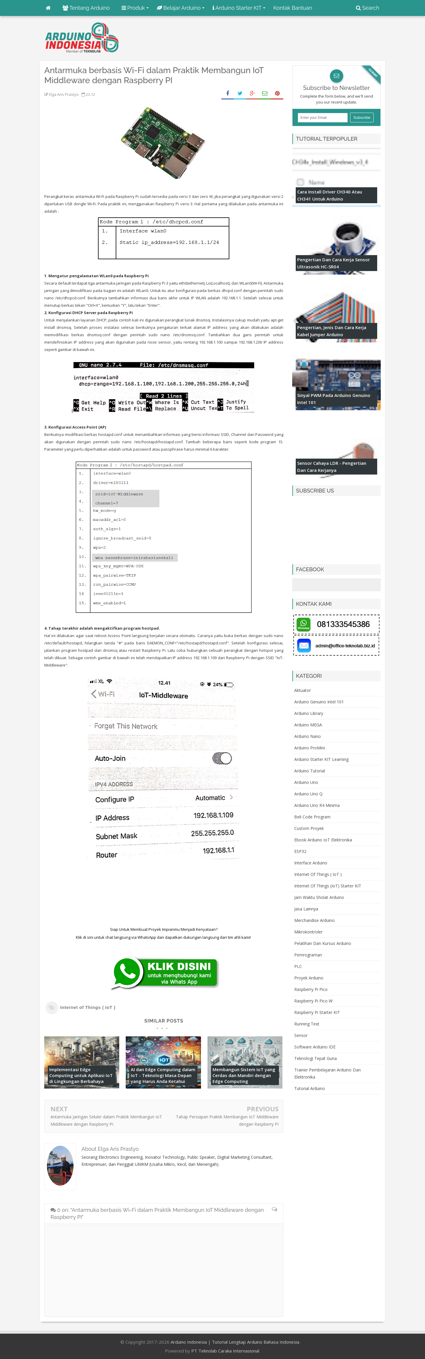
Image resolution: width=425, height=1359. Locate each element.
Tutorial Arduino (309, 1088)
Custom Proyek (309, 828)
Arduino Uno (306, 782)
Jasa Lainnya (306, 909)
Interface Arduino (310, 863)
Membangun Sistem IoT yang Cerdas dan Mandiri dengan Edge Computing (243, 1075)
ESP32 (300, 851)
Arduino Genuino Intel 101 (319, 702)
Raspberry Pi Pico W (313, 1001)
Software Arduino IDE (315, 1047)
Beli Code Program (312, 817)
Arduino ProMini (309, 748)
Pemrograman (308, 955)
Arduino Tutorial (309, 771)
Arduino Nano (307, 736)
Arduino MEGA (308, 725)
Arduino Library (308, 713)
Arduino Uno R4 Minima (317, 805)
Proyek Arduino (308, 978)
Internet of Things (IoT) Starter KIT (327, 886)
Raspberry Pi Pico (311, 989)
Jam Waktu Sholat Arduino (319, 897)
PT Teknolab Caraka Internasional (225, 1351)
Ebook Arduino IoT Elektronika (323, 840)
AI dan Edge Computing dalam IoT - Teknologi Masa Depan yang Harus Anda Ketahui (163, 1075)
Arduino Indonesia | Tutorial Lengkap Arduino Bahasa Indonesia (235, 1342)
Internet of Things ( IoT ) (87, 1007)
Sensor (301, 1035)
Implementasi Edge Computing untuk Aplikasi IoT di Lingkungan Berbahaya (81, 1075)
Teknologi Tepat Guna (315, 1058)
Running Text (306, 1024)
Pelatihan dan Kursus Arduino (322, 943)
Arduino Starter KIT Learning (321, 759)
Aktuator (302, 690)
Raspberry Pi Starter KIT (317, 1012)
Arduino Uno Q (308, 794)
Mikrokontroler (308, 932)
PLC (298, 966)
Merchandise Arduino (314, 920)
